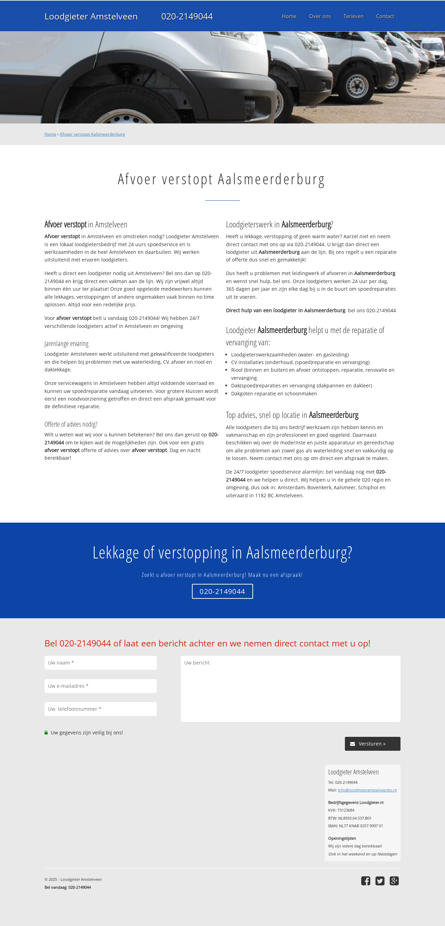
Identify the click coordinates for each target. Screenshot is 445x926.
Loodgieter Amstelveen (91, 16)
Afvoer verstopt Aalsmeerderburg (92, 134)
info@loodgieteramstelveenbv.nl (367, 789)
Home (50, 134)
